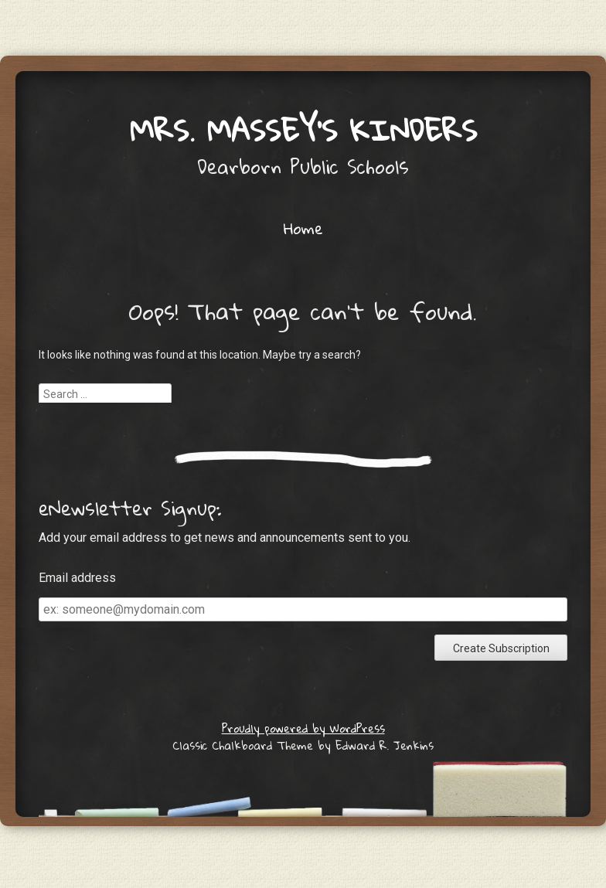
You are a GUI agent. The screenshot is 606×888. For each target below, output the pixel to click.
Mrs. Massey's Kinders (303, 130)
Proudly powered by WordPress (303, 728)
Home (303, 228)
